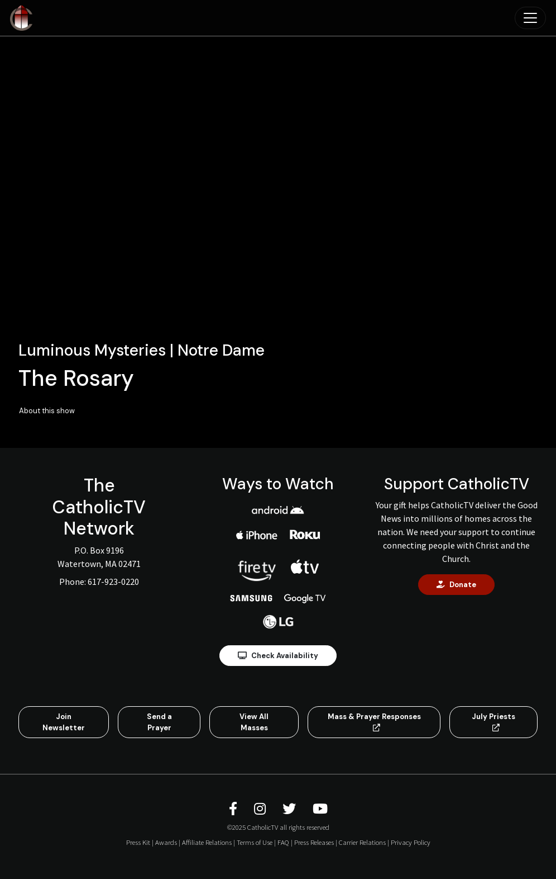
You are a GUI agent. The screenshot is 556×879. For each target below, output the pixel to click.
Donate (456, 584)
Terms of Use (254, 842)
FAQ (283, 842)
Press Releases (314, 842)
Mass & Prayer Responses (374, 721)
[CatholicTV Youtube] (320, 808)
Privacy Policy (410, 842)
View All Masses (254, 722)
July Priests (493, 721)
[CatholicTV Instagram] (261, 808)
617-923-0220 (113, 581)
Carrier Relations (362, 842)
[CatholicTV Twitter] (290, 808)
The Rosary (76, 378)
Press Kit (138, 842)
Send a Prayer (159, 722)
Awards (166, 842)
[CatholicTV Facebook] (235, 808)
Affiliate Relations (207, 842)
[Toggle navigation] (530, 18)
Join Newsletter (63, 722)
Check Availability (278, 655)
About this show (47, 410)
